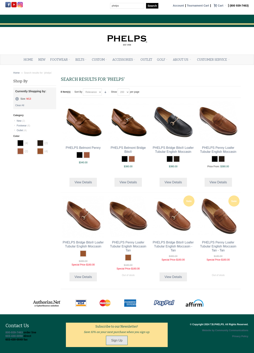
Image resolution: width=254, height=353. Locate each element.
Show (114, 91)
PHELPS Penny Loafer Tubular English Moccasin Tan (128, 246)
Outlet (22, 130)
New (21, 120)
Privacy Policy (240, 336)
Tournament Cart (198, 5)
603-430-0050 (14, 336)
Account (178, 5)
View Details (83, 182)
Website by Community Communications (225, 330)
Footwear (23, 125)
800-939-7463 (14, 332)
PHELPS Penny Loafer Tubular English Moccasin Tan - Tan (218, 246)
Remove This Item (17, 99)
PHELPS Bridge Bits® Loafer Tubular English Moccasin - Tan (173, 246)
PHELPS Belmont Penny (83, 147)
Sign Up (116, 340)
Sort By (78, 91)
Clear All (19, 105)
